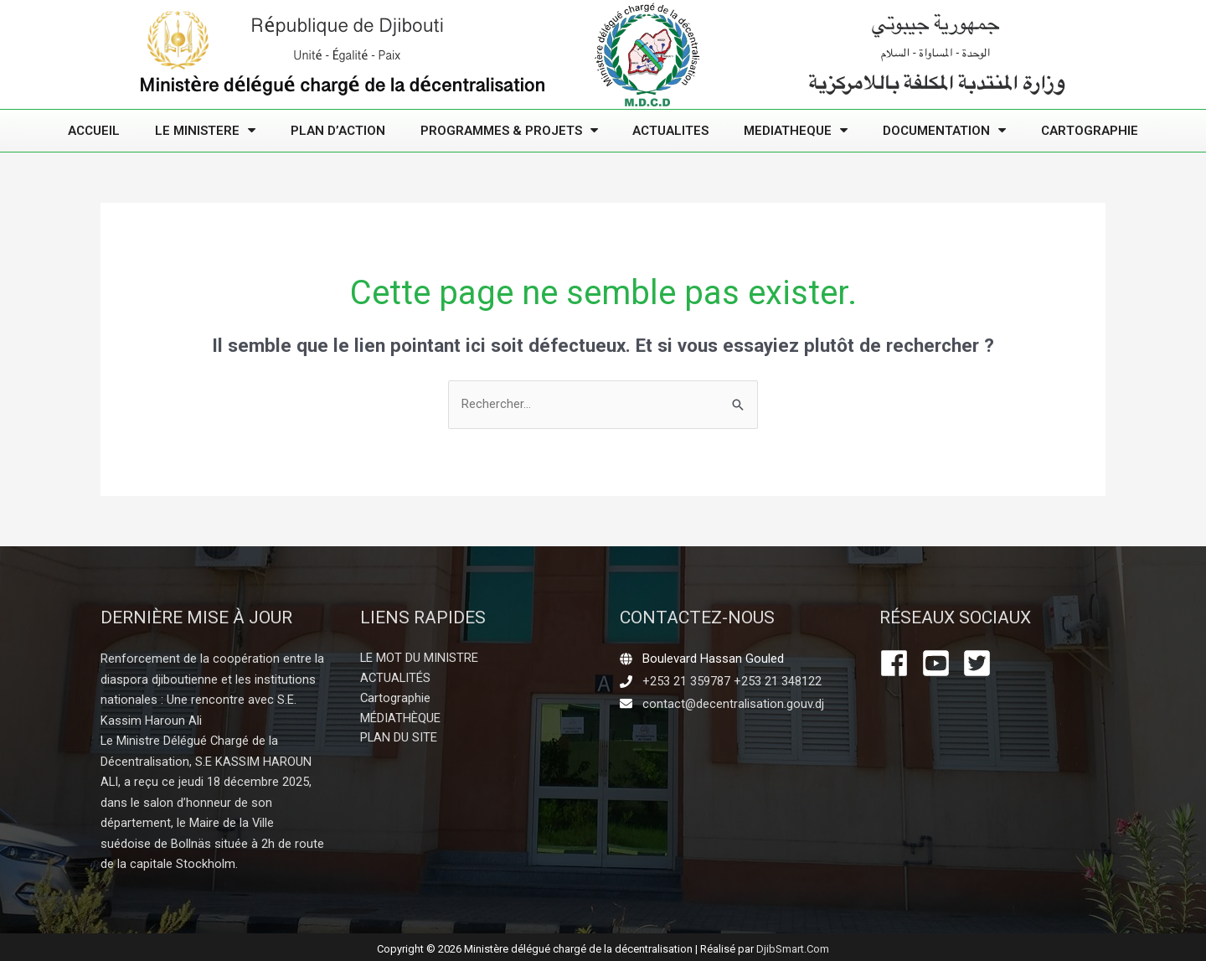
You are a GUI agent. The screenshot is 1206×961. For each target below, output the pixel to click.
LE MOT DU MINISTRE (419, 659)
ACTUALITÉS (396, 679)
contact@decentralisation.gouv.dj (733, 703)
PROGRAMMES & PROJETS (509, 130)
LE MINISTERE (205, 130)
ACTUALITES (670, 130)
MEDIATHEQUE (796, 130)
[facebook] (898, 664)
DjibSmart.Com (792, 944)
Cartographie (1089, 130)
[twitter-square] (981, 664)
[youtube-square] (940, 664)
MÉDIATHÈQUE (400, 719)
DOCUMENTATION (944, 130)
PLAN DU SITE (399, 739)
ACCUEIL (94, 130)
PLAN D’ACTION (338, 130)
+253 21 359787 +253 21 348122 (732, 681)
